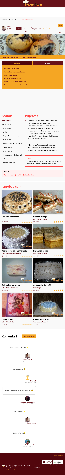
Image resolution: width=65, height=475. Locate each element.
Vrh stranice (58, 455)
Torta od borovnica (17, 206)
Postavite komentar (29, 336)
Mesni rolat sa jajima (11, 75)
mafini (19, 175)
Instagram (56, 465)
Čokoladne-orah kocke (12, 68)
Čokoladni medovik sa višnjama (14, 72)
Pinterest (37, 467)
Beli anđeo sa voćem (17, 274)
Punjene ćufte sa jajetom (12, 78)
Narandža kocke (48, 240)
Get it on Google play (58, 462)
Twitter (44, 465)
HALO (13, 469)
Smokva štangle (48, 206)
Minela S (33, 381)
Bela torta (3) (17, 309)
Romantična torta (48, 309)
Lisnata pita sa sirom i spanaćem (15, 81)
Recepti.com (32, 3)
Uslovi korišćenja (24, 465)
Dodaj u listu (60, 25)
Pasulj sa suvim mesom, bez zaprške (16, 85)
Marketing (8, 467)
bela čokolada (29, 175)
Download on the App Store (47, 462)
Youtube (49, 465)
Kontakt (14, 467)
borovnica (10, 175)
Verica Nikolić (9, 29)
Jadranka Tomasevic (27, 445)
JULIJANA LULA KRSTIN (27, 402)
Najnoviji (17, 63)
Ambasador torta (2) (48, 274)
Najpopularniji (48, 63)
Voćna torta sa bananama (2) (17, 240)
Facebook (37, 465)
